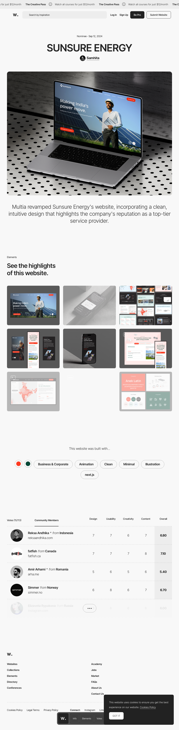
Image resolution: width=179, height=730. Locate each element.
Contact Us (97, 693)
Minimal (129, 464)
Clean (108, 464)
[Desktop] (33, 305)
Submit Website (158, 14)
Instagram (90, 709)
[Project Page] (33, 391)
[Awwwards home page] (63, 718)
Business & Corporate (53, 464)
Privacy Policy (51, 709)
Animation (86, 464)
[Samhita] (89, 58)
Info (75, 718)
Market (95, 675)
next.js (89, 475)
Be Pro (137, 14)
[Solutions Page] (145, 348)
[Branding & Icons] (145, 391)
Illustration (152, 464)
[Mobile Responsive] (33, 348)
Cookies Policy (15, 709)
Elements (86, 718)
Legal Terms (33, 709)
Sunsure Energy (89, 48)
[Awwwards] (15, 14)
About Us (96, 687)
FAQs (94, 681)
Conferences (14, 687)
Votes (99, 718)
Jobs (93, 669)
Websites (12, 663)
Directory (12, 681)
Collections (13, 669)
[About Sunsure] (89, 348)
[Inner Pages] (145, 305)
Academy (96, 663)
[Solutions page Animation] (89, 391)
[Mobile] (89, 305)
